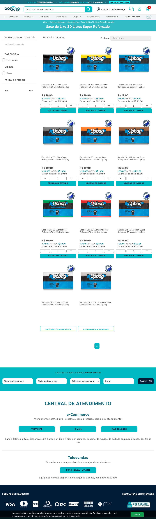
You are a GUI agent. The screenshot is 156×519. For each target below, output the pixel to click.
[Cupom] (78, 2)
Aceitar (137, 514)
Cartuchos (45, 17)
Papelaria (28, 17)
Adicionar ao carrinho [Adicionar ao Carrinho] (58, 111)
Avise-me (58, 328)
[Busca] (88, 9)
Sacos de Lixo (73, 22)
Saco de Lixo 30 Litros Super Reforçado (97, 22)
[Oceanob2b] (12, 9)
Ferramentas (112, 17)
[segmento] (85, 381)
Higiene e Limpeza (57, 22)
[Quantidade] (58, 106)
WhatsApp (36, 429)
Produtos (11, 17)
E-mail (78, 429)
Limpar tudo (30, 37)
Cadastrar (146, 381)
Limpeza (77, 17)
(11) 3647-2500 (78, 470)
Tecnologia (61, 17)
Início (45, 22)
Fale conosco (119, 429)
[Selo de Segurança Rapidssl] (136, 508)
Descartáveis (93, 17)
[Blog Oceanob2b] (149, 17)
